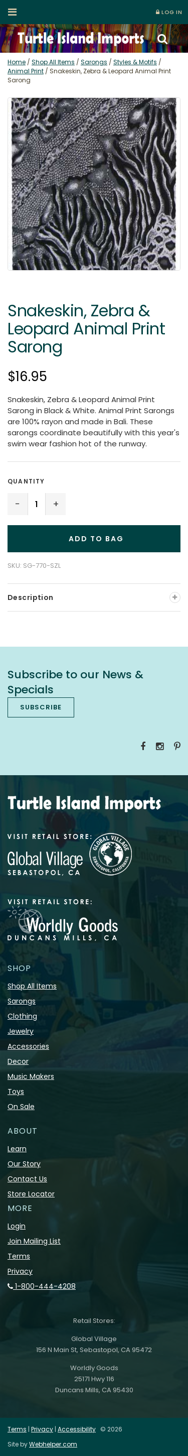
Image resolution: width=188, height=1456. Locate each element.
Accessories (28, 1046)
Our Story (24, 1164)
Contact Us (27, 1179)
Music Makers (31, 1076)
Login (17, 1226)
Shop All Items (53, 62)
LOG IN (169, 12)
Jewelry (21, 1031)
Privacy (20, 1271)
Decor (18, 1061)
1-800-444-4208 (42, 1286)
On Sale (21, 1107)
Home (17, 62)
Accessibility (77, 1429)
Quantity (26, 481)
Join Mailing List (34, 1241)
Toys (16, 1091)
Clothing (22, 1016)
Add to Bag (96, 539)
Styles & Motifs (135, 62)
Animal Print (26, 71)
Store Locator (31, 1194)
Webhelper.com (53, 1444)
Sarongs (94, 62)
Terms (19, 1256)
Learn (17, 1149)
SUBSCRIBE (41, 707)
